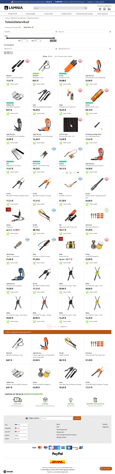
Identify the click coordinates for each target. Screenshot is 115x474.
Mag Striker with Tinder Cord (68, 227)
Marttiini (35, 75)
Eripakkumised (66, 14)
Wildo (61, 284)
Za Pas (8, 193)
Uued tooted (48, 14)
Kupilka (61, 164)
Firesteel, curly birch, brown (41, 256)
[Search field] (60, 8)
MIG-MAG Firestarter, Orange (42, 196)
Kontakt (105, 424)
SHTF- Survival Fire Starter (14, 77)
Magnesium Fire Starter (13, 165)
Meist (58, 424)
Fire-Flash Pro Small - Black (67, 315)
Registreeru (108, 6)
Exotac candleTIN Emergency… (42, 384)
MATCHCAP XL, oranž (92, 107)
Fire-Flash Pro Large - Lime (94, 286)
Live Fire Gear (63, 134)
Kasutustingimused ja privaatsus (67, 435)
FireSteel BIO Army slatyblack (15, 136)
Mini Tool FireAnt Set (92, 227)
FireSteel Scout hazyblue (14, 286)
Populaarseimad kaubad (84, 14)
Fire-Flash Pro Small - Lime (94, 315)
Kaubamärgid (30, 14)
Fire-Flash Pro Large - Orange (42, 315)
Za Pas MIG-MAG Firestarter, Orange (97, 384)
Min (19, 41)
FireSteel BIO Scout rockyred (94, 165)
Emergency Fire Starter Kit (67, 107)
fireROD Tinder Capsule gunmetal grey (96, 197)
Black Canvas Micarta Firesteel (42, 107)
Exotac (61, 75)
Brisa (60, 193)
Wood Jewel (36, 164)
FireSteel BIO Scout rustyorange (43, 136)
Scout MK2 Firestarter (13, 107)
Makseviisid (60, 432)
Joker (34, 105)
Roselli (35, 225)
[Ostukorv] (109, 9)
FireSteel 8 (62, 165)
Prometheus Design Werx (94, 134)
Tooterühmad (12, 14)
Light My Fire (90, 75)
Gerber (8, 225)
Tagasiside (106, 427)
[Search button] (86, 8)
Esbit (60, 254)
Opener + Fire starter (12, 256)
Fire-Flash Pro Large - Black (67, 286)
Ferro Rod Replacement (93, 136)
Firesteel (35, 227)
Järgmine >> (64, 326)
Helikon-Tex (10, 105)
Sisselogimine (101, 6)
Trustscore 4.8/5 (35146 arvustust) (69, 2)
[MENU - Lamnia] (104, 9)
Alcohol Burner (63, 256)
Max (33, 41)
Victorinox (89, 225)
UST (7, 164)
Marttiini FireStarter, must (14, 355)
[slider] (7, 38)
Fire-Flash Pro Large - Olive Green (16, 315)
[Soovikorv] (100, 9)
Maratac (9, 75)
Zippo (61, 105)
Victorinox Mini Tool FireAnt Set (95, 355)
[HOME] (13, 8)
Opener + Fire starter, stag (41, 165)
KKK (58, 427)
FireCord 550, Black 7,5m (67, 136)
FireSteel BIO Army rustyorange (95, 77)
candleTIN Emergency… (93, 256)
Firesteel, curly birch (65, 196)
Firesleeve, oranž (64, 77)
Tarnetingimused (62, 429)
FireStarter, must (38, 77)
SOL (60, 225)
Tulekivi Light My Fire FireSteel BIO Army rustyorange (43, 356)
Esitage (77, 418)
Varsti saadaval (102, 14)
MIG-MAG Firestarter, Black (41, 286)
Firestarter (9, 227)
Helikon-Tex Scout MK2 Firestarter (16, 384)
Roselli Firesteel (64, 355)
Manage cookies (61, 437)
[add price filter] (53, 41)
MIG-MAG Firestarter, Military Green (17, 196)
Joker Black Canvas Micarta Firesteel (70, 384)
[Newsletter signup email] (57, 418)
